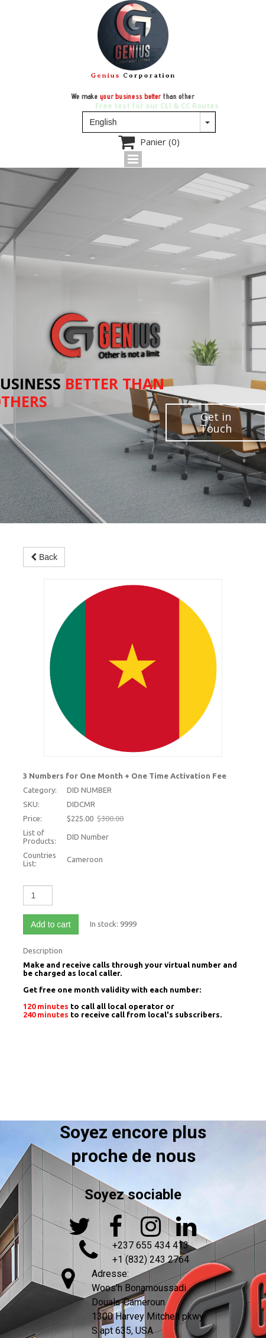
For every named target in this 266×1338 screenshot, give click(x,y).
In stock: (104, 924)
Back (44, 557)
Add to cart (51, 924)
